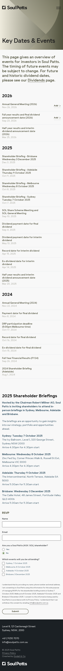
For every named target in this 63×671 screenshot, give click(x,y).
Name (5, 519)
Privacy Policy (9, 653)
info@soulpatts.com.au (38, 603)
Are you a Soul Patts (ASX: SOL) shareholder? (25, 546)
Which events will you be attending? (20, 559)
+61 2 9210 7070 (10, 638)
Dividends (36, 80)
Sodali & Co (19, 656)
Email (5, 532)
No (7, 553)
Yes (7, 549)
